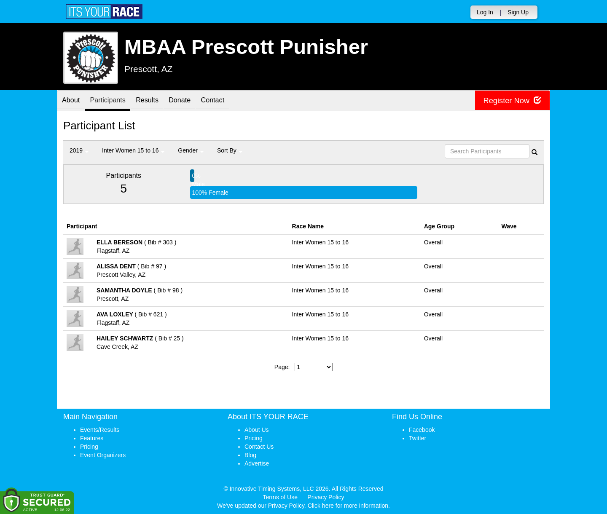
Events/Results (99, 429)
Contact (232, 101)
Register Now (509, 101)
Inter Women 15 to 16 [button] (133, 150)
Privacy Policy (325, 497)
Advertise (256, 463)
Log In (485, 12)
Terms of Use (280, 497)
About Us (256, 429)
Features (91, 438)
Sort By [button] (229, 150)
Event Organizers (103, 455)
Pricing (89, 446)
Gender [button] (191, 150)
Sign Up (518, 12)
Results (158, 101)
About (73, 101)
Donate (194, 101)
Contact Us (259, 446)
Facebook (422, 429)
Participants (114, 101)
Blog (250, 455)
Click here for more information (348, 505)
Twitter (417, 438)
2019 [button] (79, 150)
